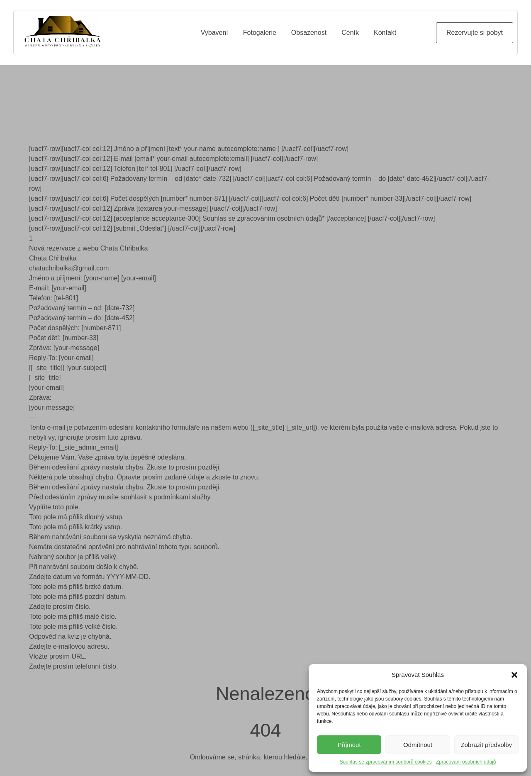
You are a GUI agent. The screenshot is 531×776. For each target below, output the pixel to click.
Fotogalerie (259, 32)
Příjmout (349, 744)
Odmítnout (417, 744)
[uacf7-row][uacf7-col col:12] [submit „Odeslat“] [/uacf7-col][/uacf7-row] (132, 228)
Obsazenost (308, 32)
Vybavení (214, 32)
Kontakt (385, 32)
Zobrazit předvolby (486, 744)
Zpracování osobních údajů (466, 762)
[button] (514, 675)
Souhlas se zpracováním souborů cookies (386, 762)
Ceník (350, 32)
